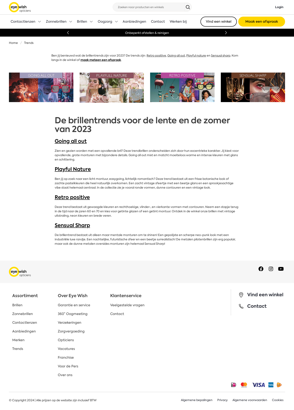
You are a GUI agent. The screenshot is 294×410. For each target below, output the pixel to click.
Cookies (277, 400)
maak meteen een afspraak (100, 60)
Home (13, 43)
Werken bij (178, 21)
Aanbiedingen (134, 21)
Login (279, 7)
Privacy (222, 400)
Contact (158, 21)
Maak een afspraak (261, 21)
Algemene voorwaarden (249, 400)
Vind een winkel (218, 21)
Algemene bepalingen (196, 400)
